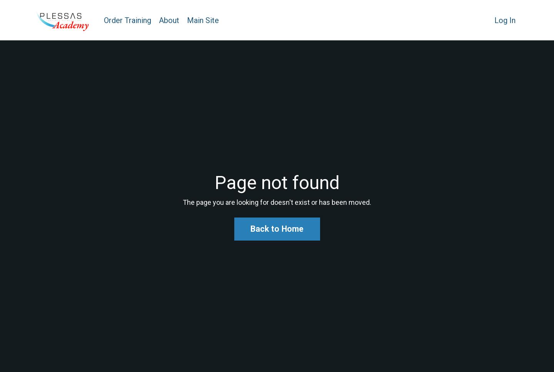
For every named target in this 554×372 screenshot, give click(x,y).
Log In (505, 20)
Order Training (127, 20)
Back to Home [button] (277, 229)
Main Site (203, 20)
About (169, 20)
